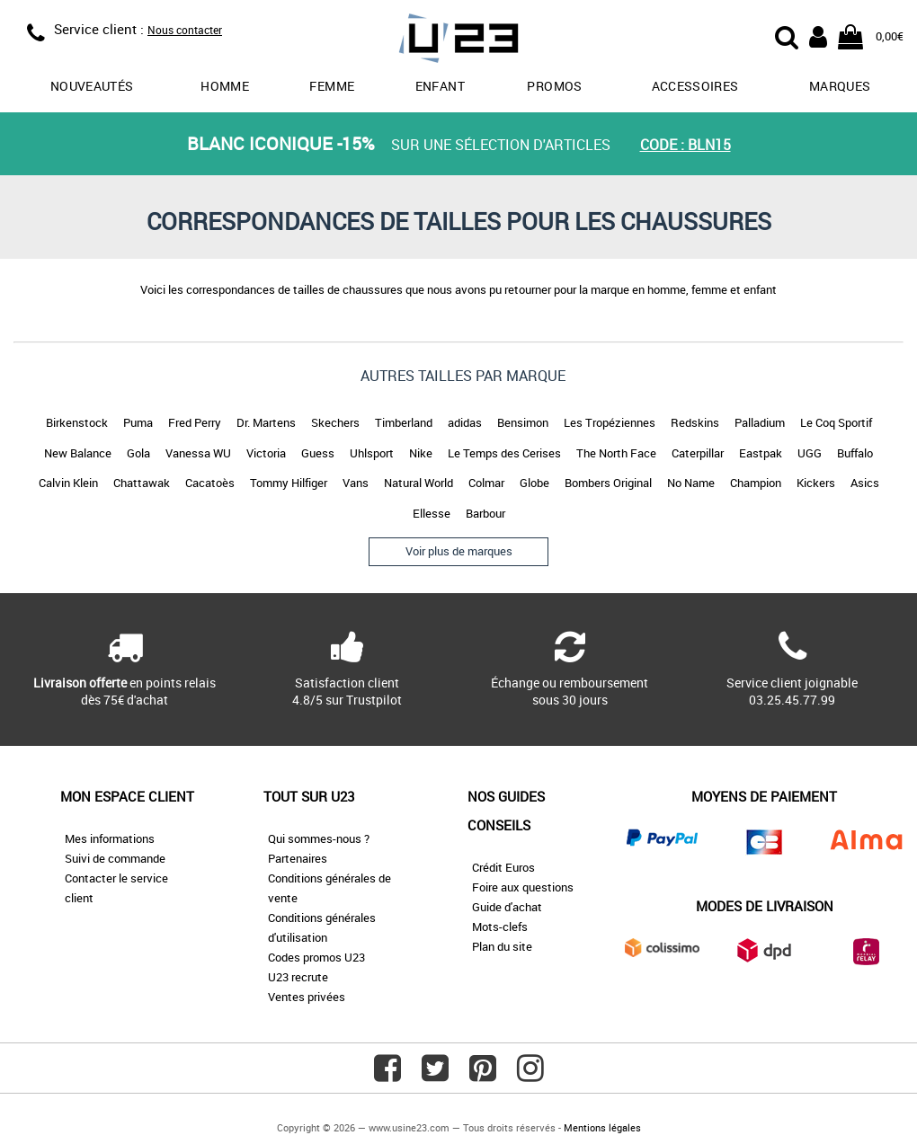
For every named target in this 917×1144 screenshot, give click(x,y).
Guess (317, 453)
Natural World (418, 482)
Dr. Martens (266, 422)
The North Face (616, 453)
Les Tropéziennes (609, 422)
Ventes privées (306, 997)
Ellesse (431, 513)
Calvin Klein (68, 482)
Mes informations (110, 838)
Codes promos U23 (316, 957)
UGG (809, 453)
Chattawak (141, 482)
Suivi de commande (115, 858)
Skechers (335, 422)
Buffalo (855, 453)
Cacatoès (210, 482)
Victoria (266, 453)
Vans (356, 482)
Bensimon (522, 422)
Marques (839, 85)
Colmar (486, 482)
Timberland (403, 422)
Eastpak (760, 453)
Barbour (485, 513)
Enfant (440, 85)
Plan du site (502, 946)
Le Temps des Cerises (504, 453)
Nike (420, 453)
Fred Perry (194, 422)
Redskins (695, 422)
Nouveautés (92, 85)
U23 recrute (298, 977)
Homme (224, 85)
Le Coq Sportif (836, 422)
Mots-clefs (500, 926)
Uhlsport (372, 453)
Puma (138, 422)
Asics (864, 482)
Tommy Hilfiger (288, 482)
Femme (331, 85)
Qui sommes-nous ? (318, 838)
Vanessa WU (198, 453)
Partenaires (297, 858)
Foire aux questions (523, 887)
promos (554, 85)
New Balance (77, 453)
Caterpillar (698, 453)
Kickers (816, 482)
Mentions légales (602, 1127)
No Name (691, 482)
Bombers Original (608, 482)
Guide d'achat (507, 907)
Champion (755, 482)
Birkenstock (77, 422)
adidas (465, 422)
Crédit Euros (503, 867)
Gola (138, 453)
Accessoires (695, 85)
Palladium (759, 422)
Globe (534, 482)
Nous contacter (184, 29)
